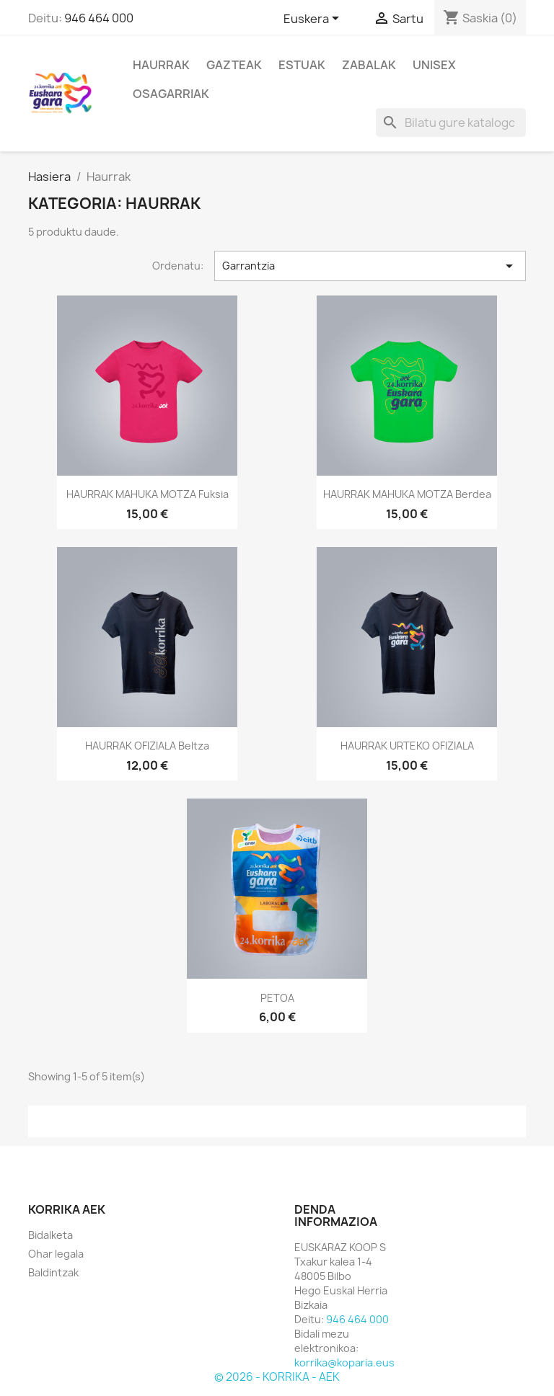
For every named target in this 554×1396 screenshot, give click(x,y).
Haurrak (161, 65)
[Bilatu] (451, 122)
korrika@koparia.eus (344, 1362)
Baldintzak (53, 1272)
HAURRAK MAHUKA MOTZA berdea (407, 494)
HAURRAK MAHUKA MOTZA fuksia (147, 494)
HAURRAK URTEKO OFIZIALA (407, 745)
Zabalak (369, 65)
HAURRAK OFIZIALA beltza (147, 745)
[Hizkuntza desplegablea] (313, 19)
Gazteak (234, 65)
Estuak (301, 65)
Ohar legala (56, 1254)
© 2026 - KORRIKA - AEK (277, 1376)
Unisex (434, 65)
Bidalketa (50, 1235)
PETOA (277, 998)
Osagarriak (171, 94)
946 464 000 (98, 18)
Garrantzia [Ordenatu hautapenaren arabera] (370, 266)
